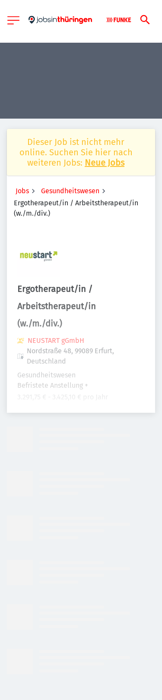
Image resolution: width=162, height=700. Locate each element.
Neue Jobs (104, 162)
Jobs (22, 191)
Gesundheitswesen (70, 191)
